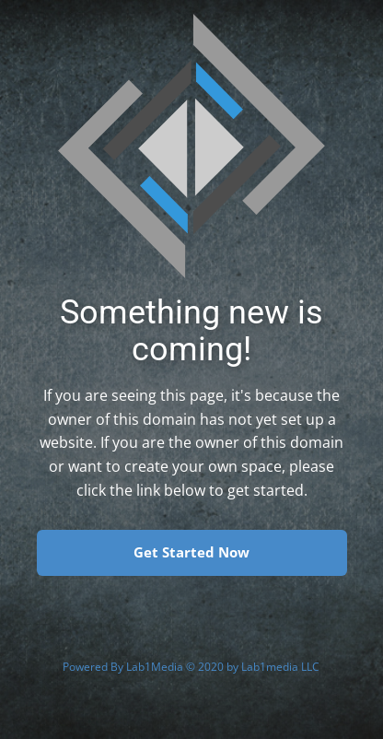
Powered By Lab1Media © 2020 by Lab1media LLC (191, 666)
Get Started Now (191, 552)
